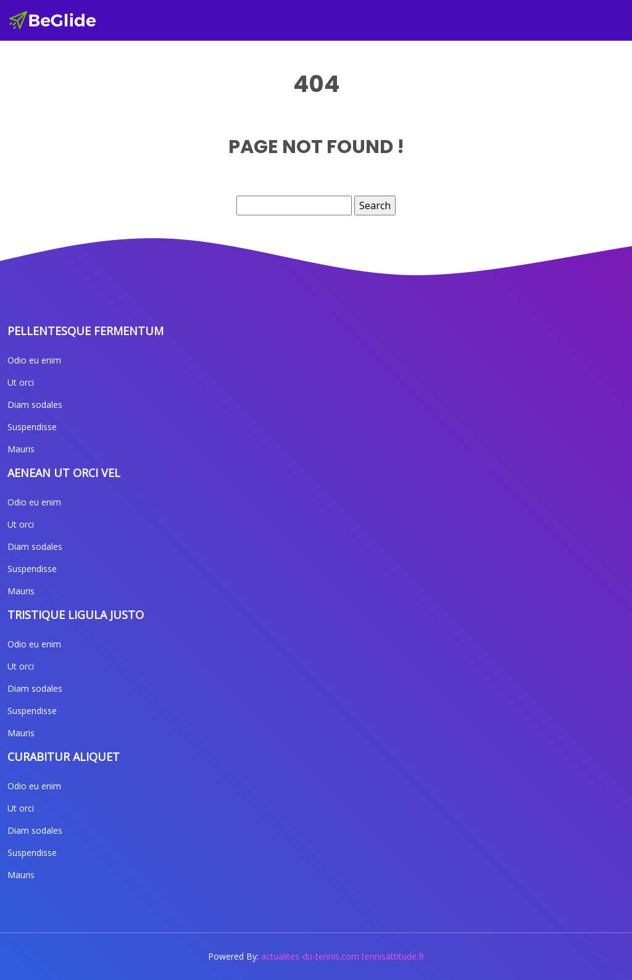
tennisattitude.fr (393, 956)
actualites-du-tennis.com (310, 956)
